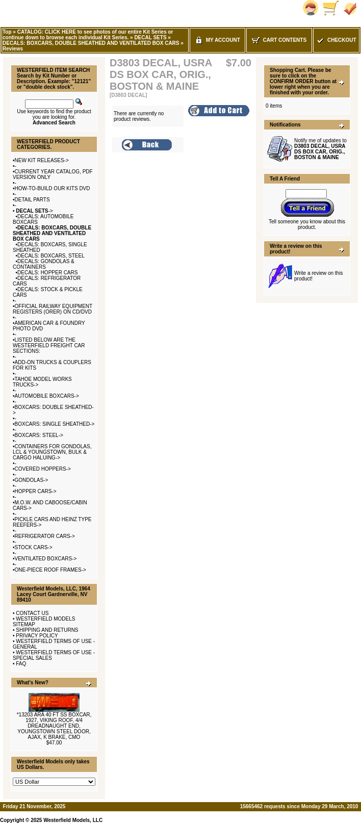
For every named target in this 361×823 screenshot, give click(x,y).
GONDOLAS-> (31, 480)
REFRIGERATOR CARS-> (45, 536)
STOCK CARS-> (34, 547)
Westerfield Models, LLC (72, 820)
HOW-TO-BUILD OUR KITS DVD (52, 188)
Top (7, 32)
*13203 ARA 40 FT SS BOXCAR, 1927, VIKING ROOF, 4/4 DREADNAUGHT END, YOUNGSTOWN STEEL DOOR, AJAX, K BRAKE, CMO (54, 726)
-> (34, 211)
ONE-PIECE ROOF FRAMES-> (50, 570)
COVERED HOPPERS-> (43, 469)
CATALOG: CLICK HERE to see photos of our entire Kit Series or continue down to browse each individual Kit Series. (88, 34)
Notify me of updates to (320, 149)
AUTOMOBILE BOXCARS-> (47, 396)
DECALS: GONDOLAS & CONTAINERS (43, 264)
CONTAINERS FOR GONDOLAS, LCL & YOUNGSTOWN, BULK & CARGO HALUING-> (52, 452)
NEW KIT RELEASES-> (42, 160)
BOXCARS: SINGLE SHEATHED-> (55, 424)
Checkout (336, 40)
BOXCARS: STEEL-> (39, 435)
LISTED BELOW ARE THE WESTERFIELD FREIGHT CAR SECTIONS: (49, 345)
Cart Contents (279, 40)
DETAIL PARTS (32, 199)
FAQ (21, 663)
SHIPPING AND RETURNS (47, 630)
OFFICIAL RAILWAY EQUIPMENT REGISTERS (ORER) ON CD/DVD (52, 309)
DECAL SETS (150, 37)
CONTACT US (32, 613)
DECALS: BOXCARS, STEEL (51, 256)
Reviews (13, 49)
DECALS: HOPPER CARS (47, 272)
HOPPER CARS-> (36, 491)
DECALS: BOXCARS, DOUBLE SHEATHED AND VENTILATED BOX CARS (91, 43)
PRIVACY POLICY (37, 635)
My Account (217, 40)
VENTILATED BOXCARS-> (46, 558)
